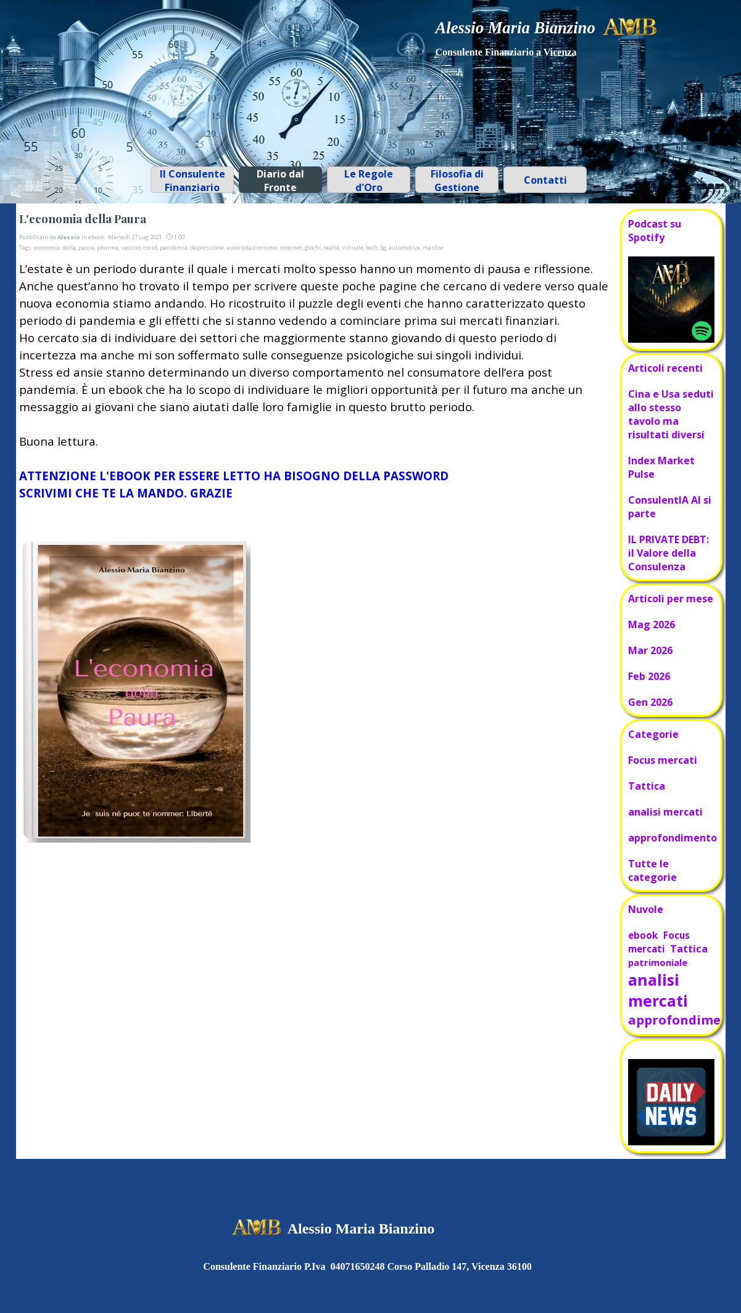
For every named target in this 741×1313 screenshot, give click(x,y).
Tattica (646, 786)
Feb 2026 (649, 676)
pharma (107, 247)
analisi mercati (665, 812)
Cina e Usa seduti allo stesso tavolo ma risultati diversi (671, 414)
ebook (643, 935)
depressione (207, 247)
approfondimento (672, 838)
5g (383, 247)
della (69, 247)
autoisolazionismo (251, 247)
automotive (404, 247)
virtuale (352, 247)
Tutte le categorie (652, 870)
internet (290, 247)
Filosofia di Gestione (457, 180)
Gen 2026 (650, 702)
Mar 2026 (650, 650)
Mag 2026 (651, 624)
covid (150, 247)
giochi (313, 247)
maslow (433, 247)
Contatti (545, 180)
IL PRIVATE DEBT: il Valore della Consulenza (668, 553)
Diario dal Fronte (280, 180)
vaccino (131, 247)
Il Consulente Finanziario (192, 180)
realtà (331, 247)
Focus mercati (662, 760)
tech (372, 247)
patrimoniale (657, 962)
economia (47, 247)
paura (86, 247)
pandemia (174, 247)
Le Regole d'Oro (368, 180)
